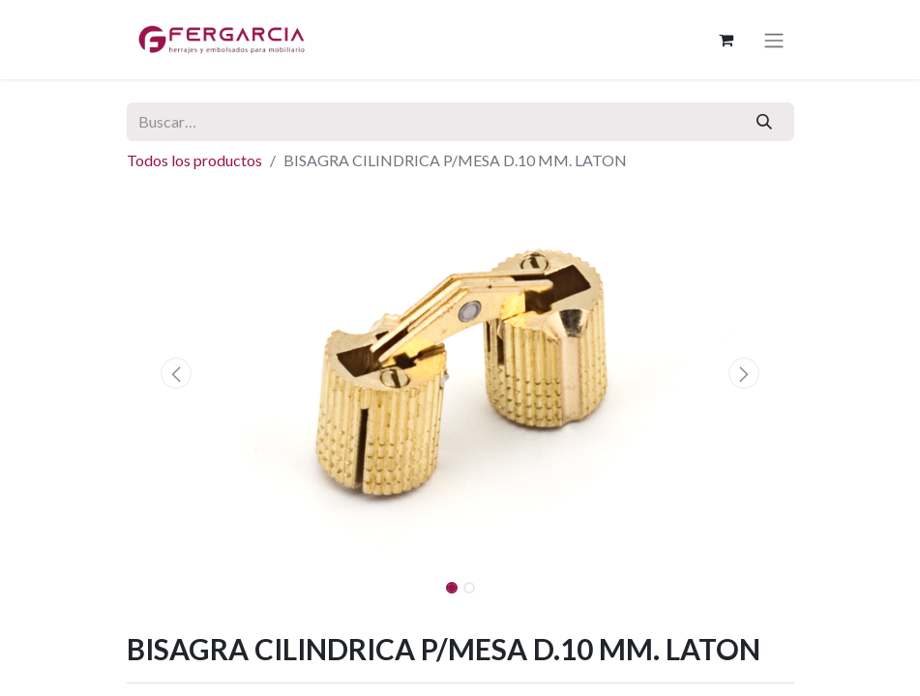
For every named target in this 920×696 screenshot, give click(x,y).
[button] (177, 373)
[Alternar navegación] (774, 39)
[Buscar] (763, 121)
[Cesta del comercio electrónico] (726, 39)
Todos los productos (194, 160)
